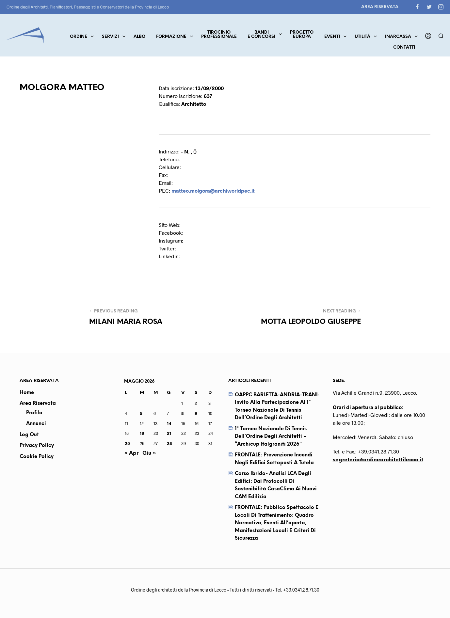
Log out (29, 434)
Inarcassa (398, 37)
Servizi (110, 37)
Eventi (332, 37)
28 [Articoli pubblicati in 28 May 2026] (169, 443)
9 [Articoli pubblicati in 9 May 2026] (196, 413)
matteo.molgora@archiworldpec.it (213, 190)
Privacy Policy (37, 445)
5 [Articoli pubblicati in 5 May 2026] (141, 413)
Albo (139, 37)
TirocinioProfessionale (219, 34)
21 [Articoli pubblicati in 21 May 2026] (169, 433)
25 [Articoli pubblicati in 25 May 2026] (127, 443)
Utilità (362, 37)
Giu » (149, 453)
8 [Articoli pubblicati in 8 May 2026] (182, 413)
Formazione (171, 37)
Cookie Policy (37, 456)
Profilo (34, 413)
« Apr (131, 453)
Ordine (78, 37)
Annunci (36, 423)
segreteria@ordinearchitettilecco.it (378, 460)
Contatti (404, 47)
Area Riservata (379, 7)
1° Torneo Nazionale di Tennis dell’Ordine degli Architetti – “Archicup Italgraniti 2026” (271, 436)
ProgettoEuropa (301, 34)
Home (27, 392)
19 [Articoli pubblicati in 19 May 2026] (142, 433)
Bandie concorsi (261, 34)
